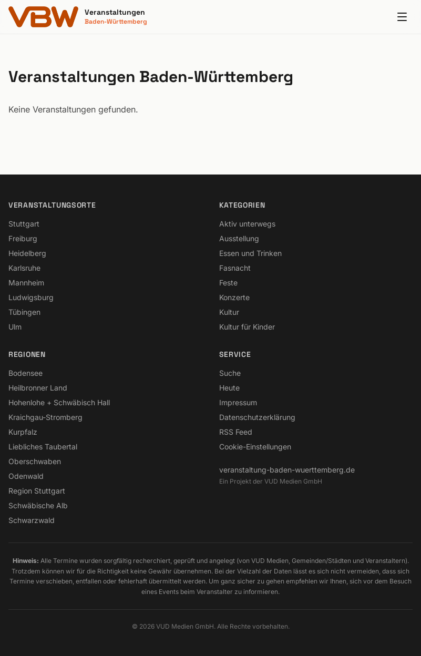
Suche (230, 372)
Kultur (229, 312)
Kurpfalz (22, 431)
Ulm (15, 326)
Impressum (238, 402)
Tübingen (24, 312)
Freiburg (22, 238)
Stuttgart (23, 223)
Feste (228, 282)
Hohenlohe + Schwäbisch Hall (59, 402)
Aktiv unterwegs (247, 223)
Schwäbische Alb (38, 505)
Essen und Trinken (250, 253)
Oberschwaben (34, 461)
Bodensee (25, 372)
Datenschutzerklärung (257, 417)
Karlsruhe (24, 267)
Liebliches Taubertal (42, 446)
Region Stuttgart (36, 490)
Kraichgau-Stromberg (45, 417)
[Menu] (402, 16)
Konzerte (234, 297)
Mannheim (26, 282)
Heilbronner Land (37, 387)
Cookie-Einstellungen (255, 446)
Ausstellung (239, 238)
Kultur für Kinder (247, 326)
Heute (229, 387)
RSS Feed (235, 431)
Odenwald (26, 476)
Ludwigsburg (31, 297)
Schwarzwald (31, 520)
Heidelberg (27, 253)
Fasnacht (235, 267)
